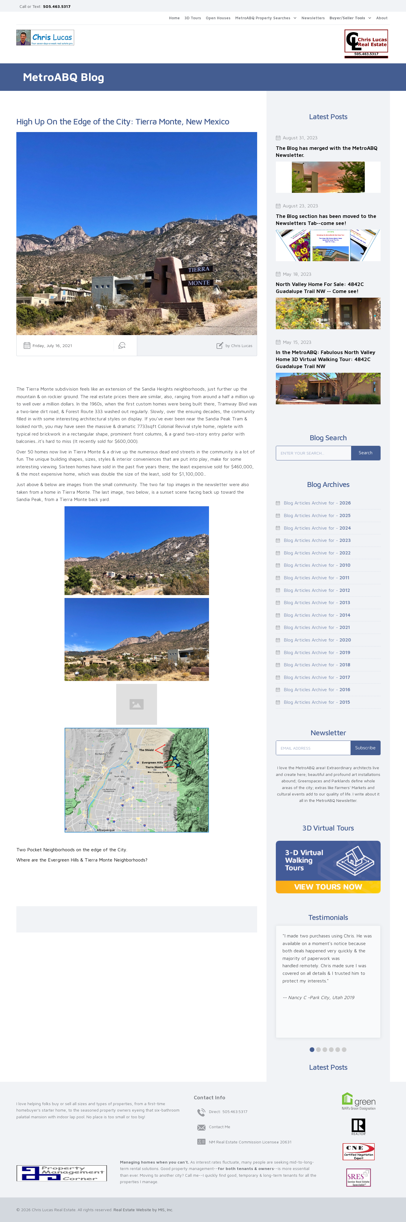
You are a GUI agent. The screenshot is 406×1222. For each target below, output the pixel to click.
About (382, 17)
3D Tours (192, 17)
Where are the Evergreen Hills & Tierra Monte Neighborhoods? (81, 859)
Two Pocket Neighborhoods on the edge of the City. (71, 849)
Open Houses (218, 17)
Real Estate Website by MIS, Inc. (143, 1209)
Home (174, 17)
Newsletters (313, 17)
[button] (266, 18)
